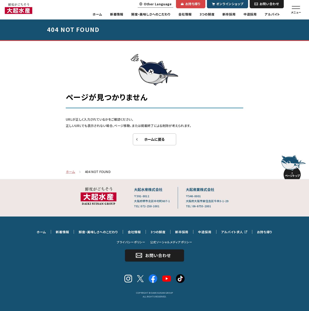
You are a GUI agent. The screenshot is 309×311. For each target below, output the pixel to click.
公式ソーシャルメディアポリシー (171, 242)
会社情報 (134, 232)
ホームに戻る (154, 139)
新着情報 (62, 232)
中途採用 (204, 232)
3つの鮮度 (158, 232)
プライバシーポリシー (131, 242)
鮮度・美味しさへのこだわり (98, 232)
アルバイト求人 (232, 232)
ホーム (41, 232)
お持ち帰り (264, 232)
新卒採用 (181, 232)
